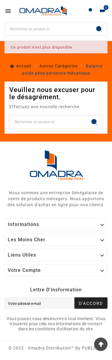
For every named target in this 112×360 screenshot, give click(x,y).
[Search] (99, 29)
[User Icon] (90, 11)
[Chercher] (48, 29)
